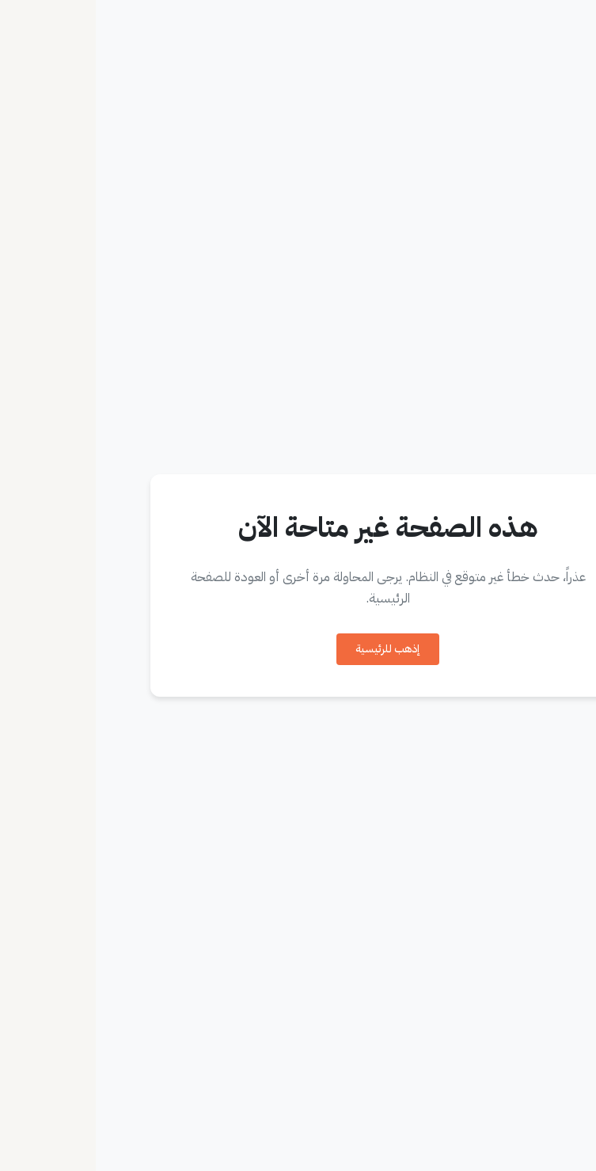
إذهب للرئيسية (292, 649)
